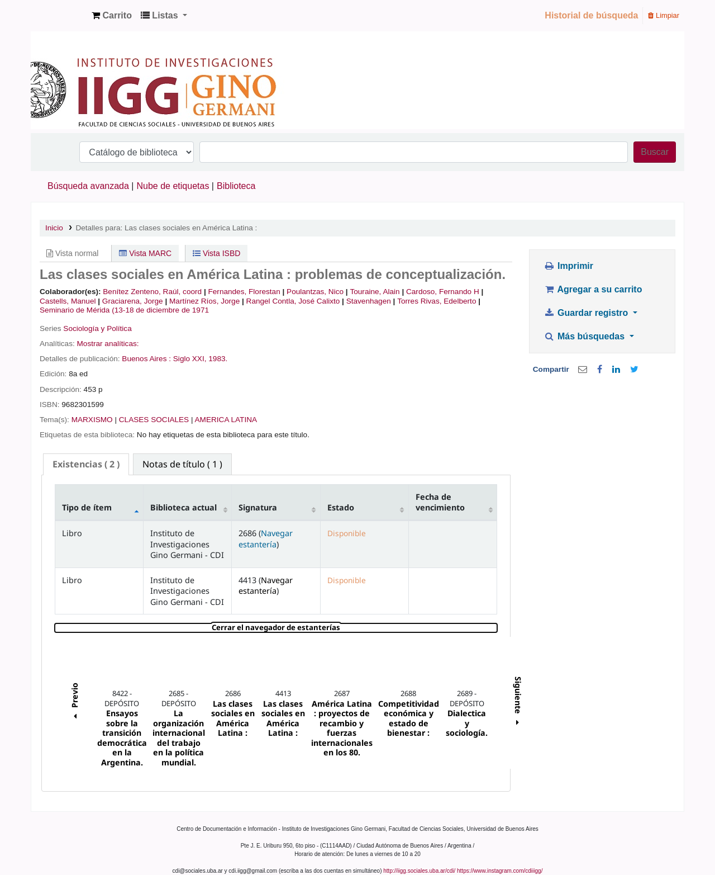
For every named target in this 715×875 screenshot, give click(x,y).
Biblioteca (236, 186)
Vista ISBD (216, 253)
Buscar (655, 152)
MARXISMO (92, 419)
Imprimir (568, 266)
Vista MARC (145, 253)
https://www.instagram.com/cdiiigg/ (499, 871)
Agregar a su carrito (593, 289)
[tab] (86, 464)
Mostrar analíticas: (108, 343)
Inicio (54, 228)
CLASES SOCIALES (154, 419)
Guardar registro (587, 313)
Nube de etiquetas (173, 186)
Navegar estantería (266, 538)
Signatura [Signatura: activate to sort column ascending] (258, 507)
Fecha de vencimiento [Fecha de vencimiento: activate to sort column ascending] (440, 502)
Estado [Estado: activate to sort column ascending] (340, 507)
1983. (217, 358)
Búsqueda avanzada (88, 186)
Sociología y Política (97, 328)
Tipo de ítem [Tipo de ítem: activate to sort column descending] (87, 507)
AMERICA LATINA (226, 419)
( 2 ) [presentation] (86, 464)
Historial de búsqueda (591, 15)
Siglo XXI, (190, 358)
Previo (74, 702)
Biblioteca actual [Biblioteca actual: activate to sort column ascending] (183, 507)
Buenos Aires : (146, 358)
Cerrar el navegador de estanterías (343, 627)
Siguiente (518, 703)
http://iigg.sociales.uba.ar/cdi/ (419, 871)
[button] (111, 15)
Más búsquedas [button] (585, 336)
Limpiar (663, 15)
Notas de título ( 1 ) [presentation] (182, 464)
